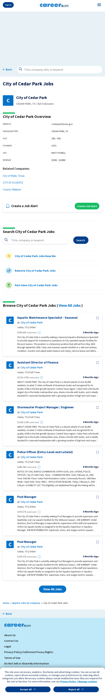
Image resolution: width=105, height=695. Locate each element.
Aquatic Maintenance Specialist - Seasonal (47, 318)
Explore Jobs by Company (26, 603)
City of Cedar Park (32, 322)
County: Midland (12, 189)
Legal (7, 646)
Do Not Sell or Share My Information (26, 663)
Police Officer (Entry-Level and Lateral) (45, 452)
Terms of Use (12, 658)
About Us (10, 635)
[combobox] (36, 240)
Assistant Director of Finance (37, 362)
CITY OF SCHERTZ (13, 182)
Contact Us (11, 640)
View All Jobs (70, 305)
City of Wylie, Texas (14, 175)
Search (80, 240)
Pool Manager (26, 497)
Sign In (8, 5)
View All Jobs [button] (52, 589)
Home (6, 603)
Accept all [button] (26, 689)
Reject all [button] (74, 689)
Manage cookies (87, 681)
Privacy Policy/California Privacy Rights (28, 652)
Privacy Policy (68, 681)
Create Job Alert (87, 206)
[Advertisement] (52, 36)
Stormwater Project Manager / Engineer (45, 407)
